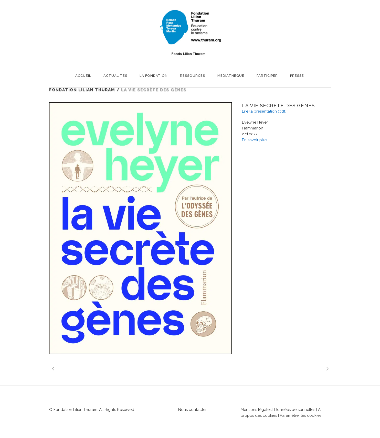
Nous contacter (192, 409)
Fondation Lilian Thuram (82, 89)
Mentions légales (256, 409)
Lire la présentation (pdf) (264, 111)
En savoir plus (254, 140)
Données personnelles (294, 409)
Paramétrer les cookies (300, 415)
